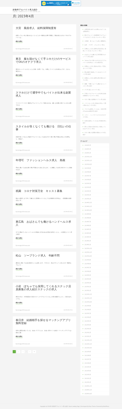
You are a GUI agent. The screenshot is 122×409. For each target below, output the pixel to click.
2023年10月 (88, 256)
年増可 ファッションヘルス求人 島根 (40, 160)
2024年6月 (87, 225)
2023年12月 (88, 248)
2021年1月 (87, 382)
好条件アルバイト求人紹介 (25, 9)
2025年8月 (87, 172)
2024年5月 (87, 229)
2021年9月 (87, 351)
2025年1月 (87, 199)
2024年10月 (88, 210)
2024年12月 (88, 202)
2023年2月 (87, 286)
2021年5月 (87, 367)
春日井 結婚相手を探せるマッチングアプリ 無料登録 (45, 321)
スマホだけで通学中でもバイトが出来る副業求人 (43, 94)
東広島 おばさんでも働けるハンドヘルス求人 (43, 223)
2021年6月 (87, 363)
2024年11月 (88, 206)
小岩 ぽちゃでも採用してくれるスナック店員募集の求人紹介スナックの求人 (43, 287)
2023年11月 (88, 252)
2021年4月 (87, 371)
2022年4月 (87, 325)
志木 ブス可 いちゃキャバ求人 (94, 45)
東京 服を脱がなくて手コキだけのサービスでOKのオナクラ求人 (43, 60)
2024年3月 (87, 237)
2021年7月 (87, 359)
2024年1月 (87, 244)
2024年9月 (87, 214)
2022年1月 (87, 336)
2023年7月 (87, 267)
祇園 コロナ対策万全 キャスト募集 (39, 191)
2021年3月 (87, 374)
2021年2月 (87, 378)
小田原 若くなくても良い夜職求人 (95, 41)
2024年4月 (87, 233)
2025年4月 (87, 187)
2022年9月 (87, 306)
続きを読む (19, 41)
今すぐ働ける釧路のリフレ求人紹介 (95, 99)
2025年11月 (88, 160)
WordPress (106, 406)
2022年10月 (88, 302)
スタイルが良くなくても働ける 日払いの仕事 (43, 128)
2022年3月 (87, 328)
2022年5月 (87, 321)
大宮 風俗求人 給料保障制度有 (36, 28)
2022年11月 (88, 298)
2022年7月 (87, 313)
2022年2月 (87, 332)
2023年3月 (87, 283)
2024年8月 (87, 218)
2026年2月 (87, 149)
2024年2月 (87, 241)
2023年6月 (87, 271)
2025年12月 (88, 156)
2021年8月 (87, 355)
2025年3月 (87, 191)
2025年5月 (87, 183)
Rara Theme (92, 406)
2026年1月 (87, 153)
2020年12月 (88, 386)
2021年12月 (88, 340)
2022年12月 (88, 294)
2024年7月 (87, 221)
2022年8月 (87, 309)
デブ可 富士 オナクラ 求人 (92, 90)
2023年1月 (87, 290)
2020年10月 (88, 393)
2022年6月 (87, 317)
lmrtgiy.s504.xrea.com (23, 49)
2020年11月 (88, 390)
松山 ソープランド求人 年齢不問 (37, 255)
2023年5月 (87, 275)
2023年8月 (87, 264)
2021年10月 (88, 348)
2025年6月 (87, 179)
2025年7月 (87, 176)
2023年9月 (87, 260)
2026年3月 (87, 145)
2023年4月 (87, 279)
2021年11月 (88, 344)
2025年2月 (87, 195)
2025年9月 (87, 168)
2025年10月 (88, 164)
